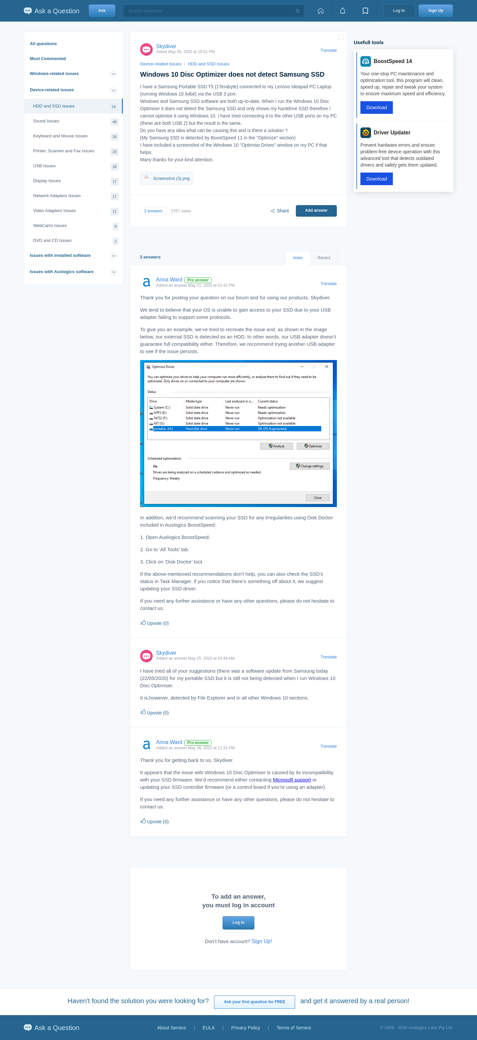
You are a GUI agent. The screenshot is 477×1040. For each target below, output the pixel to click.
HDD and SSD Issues (75, 107)
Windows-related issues (54, 73)
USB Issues (76, 167)
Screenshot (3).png (167, 178)
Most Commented (48, 58)
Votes (298, 258)
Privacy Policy (245, 1027)
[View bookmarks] (365, 11)
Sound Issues (76, 122)
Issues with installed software (60, 255)
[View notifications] (343, 11)
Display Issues (76, 182)
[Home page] (321, 11)
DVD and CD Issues (76, 241)
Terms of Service (294, 1027)
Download (376, 107)
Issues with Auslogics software (61, 271)
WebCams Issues (76, 226)
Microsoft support (292, 779)
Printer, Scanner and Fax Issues (76, 152)
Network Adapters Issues (76, 196)
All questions (43, 43)
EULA (209, 1027)
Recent (324, 258)
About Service (171, 1027)
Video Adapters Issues (76, 211)
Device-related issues (52, 89)
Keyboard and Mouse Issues (76, 137)
